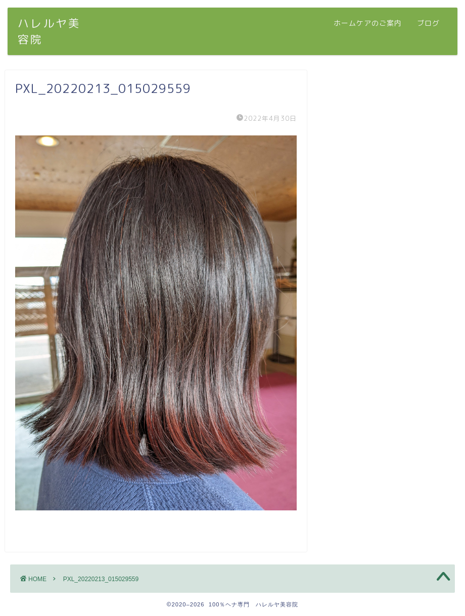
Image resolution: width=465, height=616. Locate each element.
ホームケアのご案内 (368, 23)
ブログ (428, 23)
